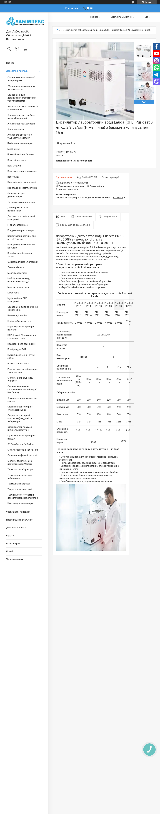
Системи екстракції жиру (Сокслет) (20, 379)
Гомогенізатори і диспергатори (16, 195)
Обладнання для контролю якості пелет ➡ (21, 88)
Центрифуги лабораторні (20, 503)
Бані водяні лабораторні (20, 143)
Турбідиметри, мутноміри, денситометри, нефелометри (23, 496)
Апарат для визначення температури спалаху (20, 136)
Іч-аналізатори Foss (18, 225)
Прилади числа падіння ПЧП (22, 344)
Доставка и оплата (16, 527)
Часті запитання (14, 559)
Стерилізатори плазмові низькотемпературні (20, 428)
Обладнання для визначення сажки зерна (23, 308)
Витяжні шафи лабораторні (22, 182)
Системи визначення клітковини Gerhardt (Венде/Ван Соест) (22, 389)
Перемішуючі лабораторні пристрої (21, 328)
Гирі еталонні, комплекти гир (22, 188)
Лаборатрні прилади (17, 71)
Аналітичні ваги (16, 129)
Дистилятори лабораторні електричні (21, 218)
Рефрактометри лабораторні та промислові (23, 371)
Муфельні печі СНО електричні (17, 300)
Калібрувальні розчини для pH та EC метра (22, 237)
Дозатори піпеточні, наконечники (18, 209)
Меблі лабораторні (17, 273)
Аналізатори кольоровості (21, 123)
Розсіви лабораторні (18, 363)
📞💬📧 (88, 8)
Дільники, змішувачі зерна (21, 202)
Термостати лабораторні (20, 469)
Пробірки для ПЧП (17, 349)
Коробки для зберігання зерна (20, 255)
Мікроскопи (13, 292)
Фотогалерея (13, 543)
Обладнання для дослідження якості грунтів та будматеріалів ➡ (22, 98)
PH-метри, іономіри (17, 315)
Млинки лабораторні (18, 287)
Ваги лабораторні (17, 160)
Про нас (10, 63)
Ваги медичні (14, 165)
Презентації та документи (19, 520)
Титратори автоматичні (20, 489)
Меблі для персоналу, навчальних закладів (19, 280)
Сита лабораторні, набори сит (23, 450)
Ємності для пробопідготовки (23, 262)
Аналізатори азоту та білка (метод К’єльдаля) (21, 116)
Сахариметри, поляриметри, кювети (22, 399)
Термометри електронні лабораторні (20, 476)
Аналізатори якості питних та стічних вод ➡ (23, 108)
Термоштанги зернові (19, 483)
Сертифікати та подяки (18, 512)
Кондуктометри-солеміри (21, 230)
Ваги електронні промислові (22, 171)
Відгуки (10, 535)
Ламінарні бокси (16, 267)
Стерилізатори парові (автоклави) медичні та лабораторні (20, 418)
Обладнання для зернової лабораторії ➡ (21, 79)
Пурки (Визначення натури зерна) (21, 356)
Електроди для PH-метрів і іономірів (21, 246)
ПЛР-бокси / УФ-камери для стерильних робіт (22, 337)
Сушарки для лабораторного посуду (22, 437)
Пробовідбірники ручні (19, 321)
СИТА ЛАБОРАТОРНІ (121, 17)
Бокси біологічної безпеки (21, 154)
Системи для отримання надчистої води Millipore (20, 462)
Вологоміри (13, 177)
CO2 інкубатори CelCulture (21, 444)
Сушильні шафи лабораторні (22, 455)
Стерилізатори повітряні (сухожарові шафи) (20, 408)
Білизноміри (14, 149)
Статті (9, 551)
